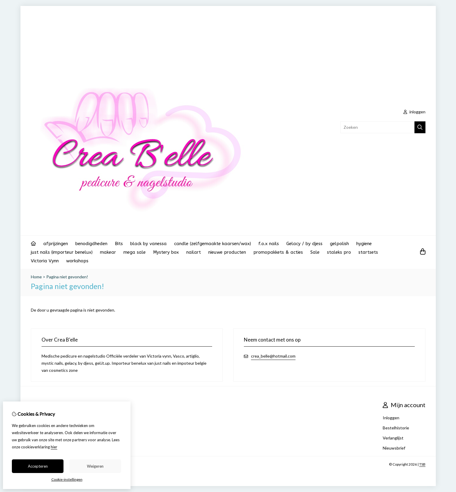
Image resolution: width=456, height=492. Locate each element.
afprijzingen (55, 243)
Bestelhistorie (396, 427)
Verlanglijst (393, 437)
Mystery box (166, 252)
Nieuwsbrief (394, 447)
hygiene (364, 243)
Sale (315, 252)
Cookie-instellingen (66, 479)
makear (108, 252)
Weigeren (95, 466)
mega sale (134, 252)
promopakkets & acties (278, 252)
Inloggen (391, 417)
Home (36, 276)
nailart (193, 252)
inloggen (414, 111)
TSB (422, 464)
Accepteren (38, 466)
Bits (119, 243)
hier (54, 447)
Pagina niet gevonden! (67, 276)
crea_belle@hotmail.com (273, 355)
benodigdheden (91, 243)
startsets (368, 252)
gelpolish (339, 243)
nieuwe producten (227, 252)
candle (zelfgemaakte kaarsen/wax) (212, 243)
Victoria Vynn (45, 261)
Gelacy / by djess (304, 243)
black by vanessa (148, 243)
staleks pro (339, 252)
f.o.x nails (268, 243)
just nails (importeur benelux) (62, 252)
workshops (77, 261)
